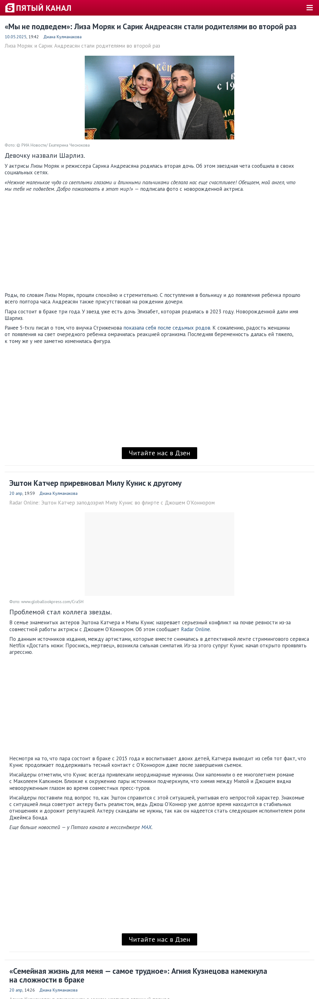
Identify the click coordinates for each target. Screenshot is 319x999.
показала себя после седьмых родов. (167, 327)
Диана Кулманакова (62, 37)
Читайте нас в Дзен (159, 452)
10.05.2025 (15, 37)
